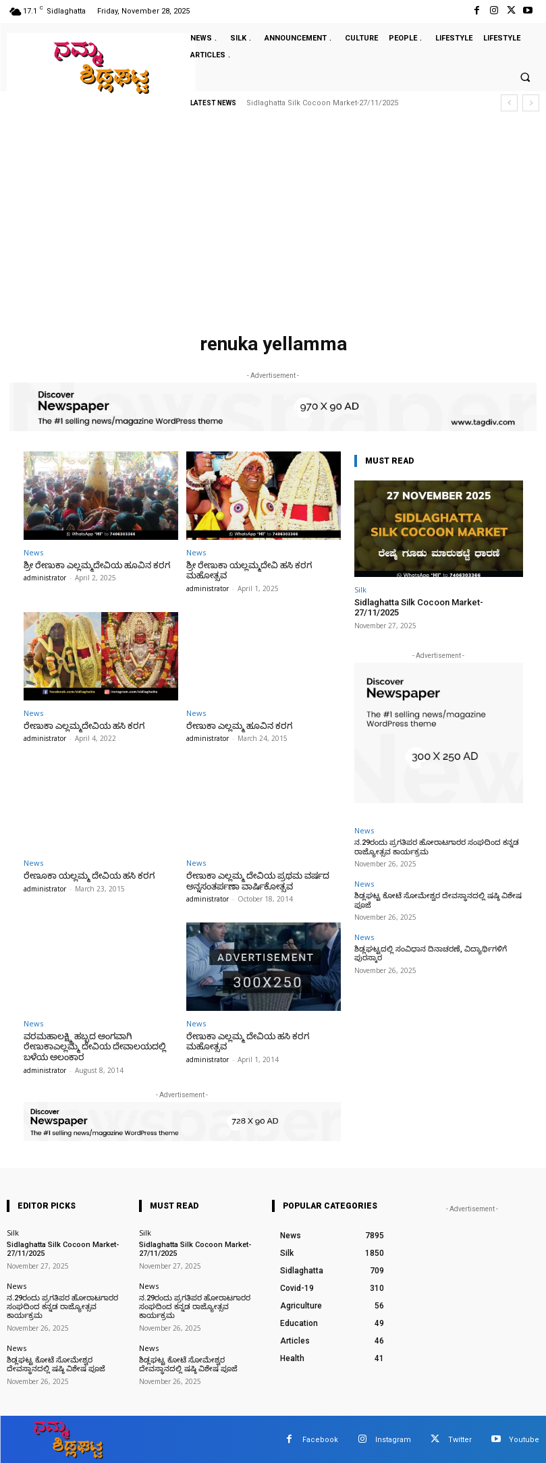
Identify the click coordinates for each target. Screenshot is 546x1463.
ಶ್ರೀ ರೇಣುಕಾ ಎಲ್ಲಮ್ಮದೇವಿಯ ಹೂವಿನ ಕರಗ (95, 565)
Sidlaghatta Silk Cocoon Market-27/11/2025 (322, 103)
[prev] (509, 102)
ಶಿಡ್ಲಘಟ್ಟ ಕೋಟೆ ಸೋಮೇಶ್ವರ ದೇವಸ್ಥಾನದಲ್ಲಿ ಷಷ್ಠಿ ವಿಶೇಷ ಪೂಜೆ (435, 900)
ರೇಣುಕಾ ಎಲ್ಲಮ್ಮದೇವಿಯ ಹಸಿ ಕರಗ (83, 725)
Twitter (460, 1438)
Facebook (320, 1438)
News (33, 552)
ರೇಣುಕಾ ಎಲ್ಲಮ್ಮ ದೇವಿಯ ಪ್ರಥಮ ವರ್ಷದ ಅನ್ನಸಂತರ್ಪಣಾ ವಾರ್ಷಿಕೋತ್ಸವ (257, 881)
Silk (360, 589)
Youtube (524, 1438)
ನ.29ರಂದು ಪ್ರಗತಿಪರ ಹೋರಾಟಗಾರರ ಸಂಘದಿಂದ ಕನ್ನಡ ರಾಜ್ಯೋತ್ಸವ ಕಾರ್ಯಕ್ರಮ (61, 1306)
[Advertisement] (273, 226)
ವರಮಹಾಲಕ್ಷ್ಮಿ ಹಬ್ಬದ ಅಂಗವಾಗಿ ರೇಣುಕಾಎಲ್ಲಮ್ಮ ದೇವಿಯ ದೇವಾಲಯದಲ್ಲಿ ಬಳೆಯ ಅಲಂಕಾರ (94, 1045)
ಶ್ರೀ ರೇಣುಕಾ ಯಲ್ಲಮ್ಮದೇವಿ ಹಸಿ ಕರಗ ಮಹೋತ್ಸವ (247, 570)
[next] (530, 102)
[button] (525, 77)
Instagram (393, 1438)
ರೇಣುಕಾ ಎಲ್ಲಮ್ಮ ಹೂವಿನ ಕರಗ (238, 725)
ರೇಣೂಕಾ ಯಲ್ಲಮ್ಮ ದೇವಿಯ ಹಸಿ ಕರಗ (88, 876)
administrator (45, 577)
